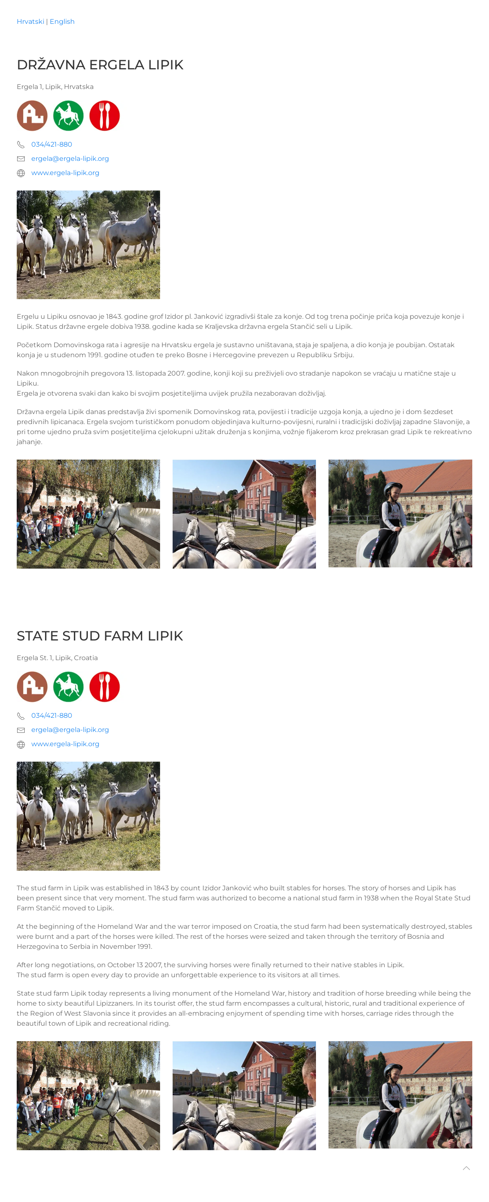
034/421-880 (51, 144)
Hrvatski (30, 21)
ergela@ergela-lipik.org (70, 159)
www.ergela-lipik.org (65, 173)
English (62, 21)
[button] (466, 1168)
